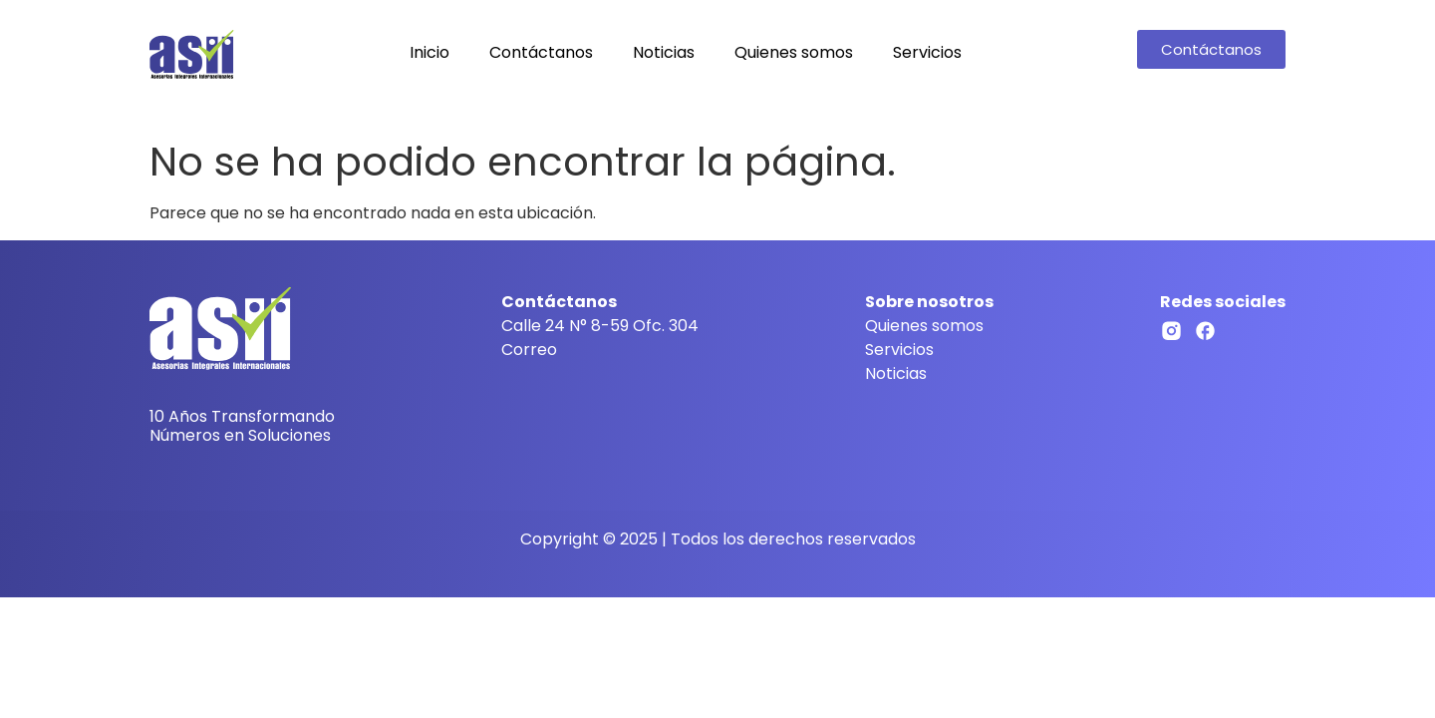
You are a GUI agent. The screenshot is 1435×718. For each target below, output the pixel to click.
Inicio (429, 52)
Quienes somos (793, 52)
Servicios (927, 52)
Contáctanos (541, 52)
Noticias (664, 52)
